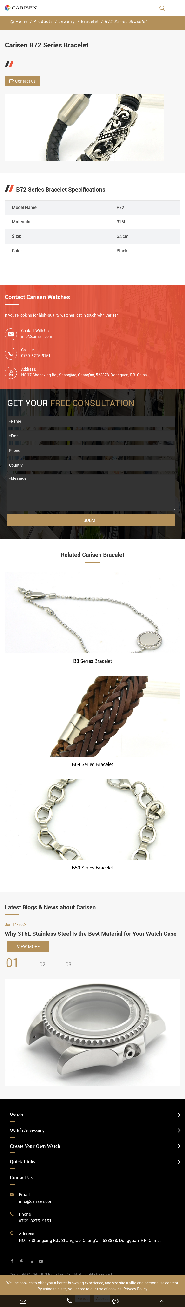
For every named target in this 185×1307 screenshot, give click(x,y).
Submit (91, 520)
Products (43, 21)
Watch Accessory (27, 1130)
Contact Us (21, 1177)
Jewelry (67, 21)
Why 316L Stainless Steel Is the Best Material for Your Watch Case (91, 933)
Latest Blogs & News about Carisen (50, 907)
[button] (22, 963)
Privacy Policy (135, 1289)
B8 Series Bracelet (92, 661)
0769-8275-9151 (35, 1220)
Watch (16, 1114)
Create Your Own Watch (35, 1146)
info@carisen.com (36, 336)
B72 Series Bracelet (126, 21)
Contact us (22, 81)
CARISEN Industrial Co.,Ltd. (61, 1274)
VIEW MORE (28, 946)
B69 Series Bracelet (92, 764)
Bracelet (90, 21)
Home (22, 21)
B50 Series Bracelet (92, 868)
